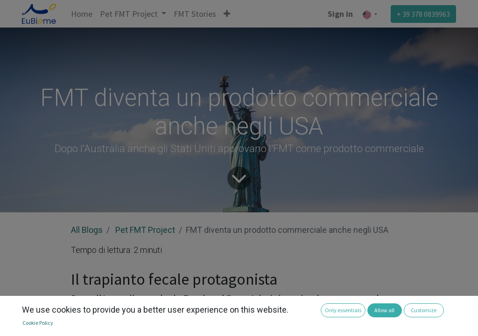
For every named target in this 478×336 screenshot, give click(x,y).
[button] (227, 14)
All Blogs (87, 230)
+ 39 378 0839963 (423, 14)
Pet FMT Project (145, 230)
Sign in (340, 13)
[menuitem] (81, 14)
